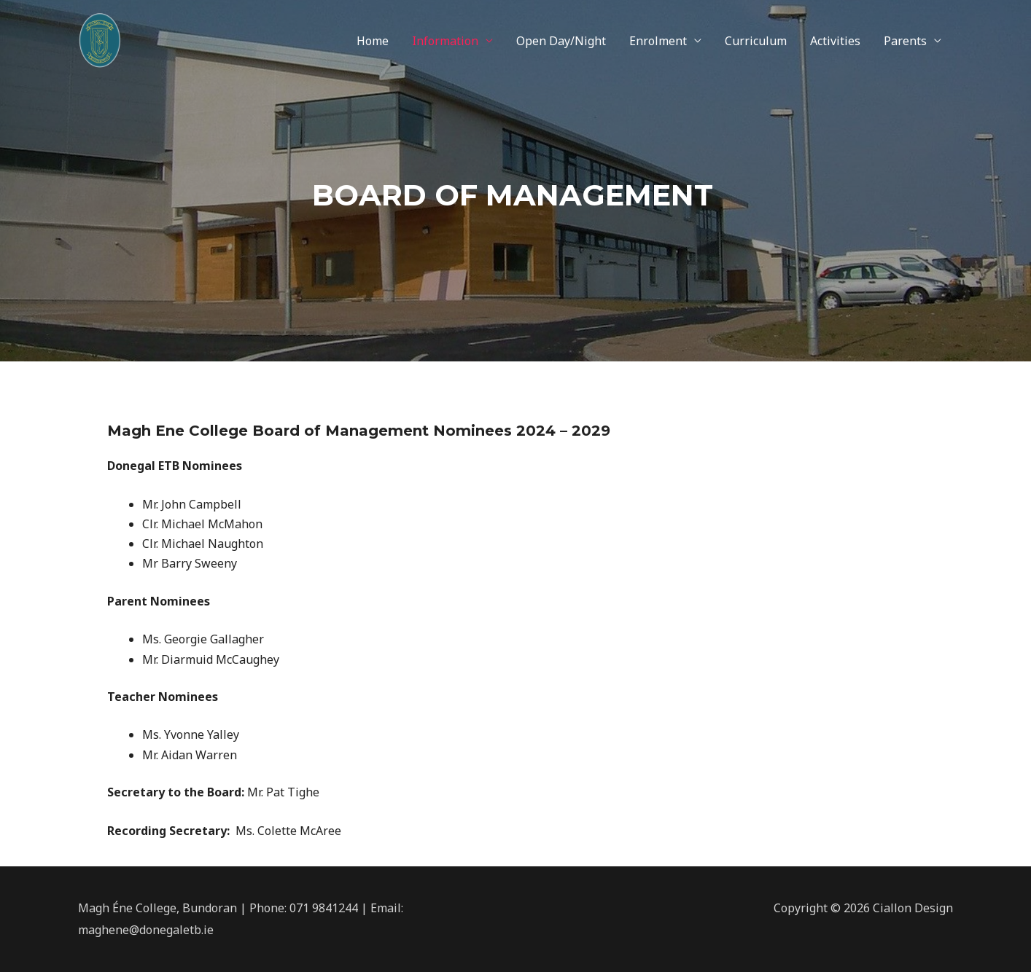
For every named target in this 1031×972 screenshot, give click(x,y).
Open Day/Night (561, 41)
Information (445, 41)
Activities (835, 41)
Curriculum (756, 41)
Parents (905, 41)
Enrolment (658, 41)
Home (373, 41)
